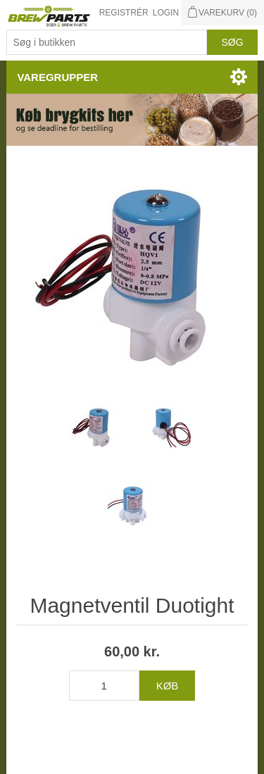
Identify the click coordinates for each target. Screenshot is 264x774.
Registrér (124, 13)
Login (166, 13)
